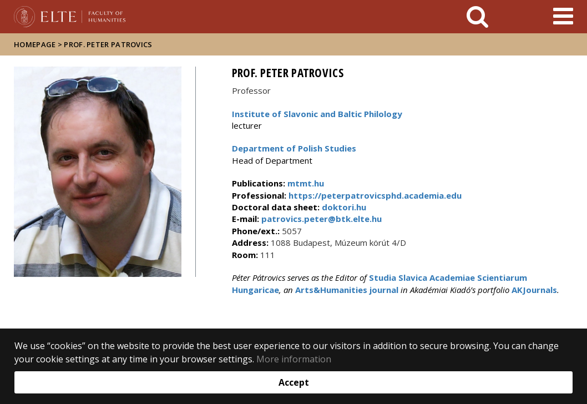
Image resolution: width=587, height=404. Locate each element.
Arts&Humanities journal (346, 289)
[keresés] (477, 16)
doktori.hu (344, 207)
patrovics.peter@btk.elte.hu (320, 218)
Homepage (36, 44)
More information (293, 359)
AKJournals (534, 289)
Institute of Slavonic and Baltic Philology (317, 113)
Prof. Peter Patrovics (108, 44)
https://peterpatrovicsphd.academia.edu (374, 195)
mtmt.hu (305, 183)
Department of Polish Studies (294, 148)
